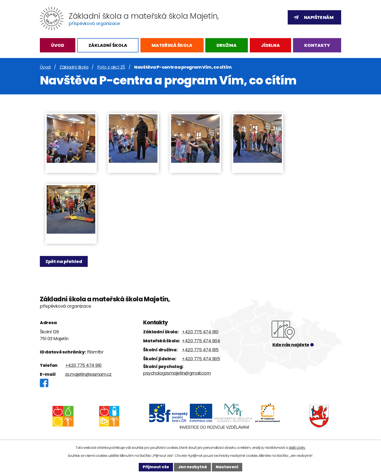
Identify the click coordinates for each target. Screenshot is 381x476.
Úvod (57, 45)
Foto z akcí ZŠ (111, 67)
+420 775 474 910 (83, 365)
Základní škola (107, 45)
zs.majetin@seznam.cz (88, 374)
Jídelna (270, 45)
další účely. (297, 447)
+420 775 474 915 (200, 350)
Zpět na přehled (64, 261)
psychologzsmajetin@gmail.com (177, 373)
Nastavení (227, 467)
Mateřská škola (172, 45)
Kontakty (317, 45)
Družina (226, 45)
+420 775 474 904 (201, 341)
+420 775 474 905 (201, 359)
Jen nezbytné (192, 467)
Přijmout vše (156, 467)
